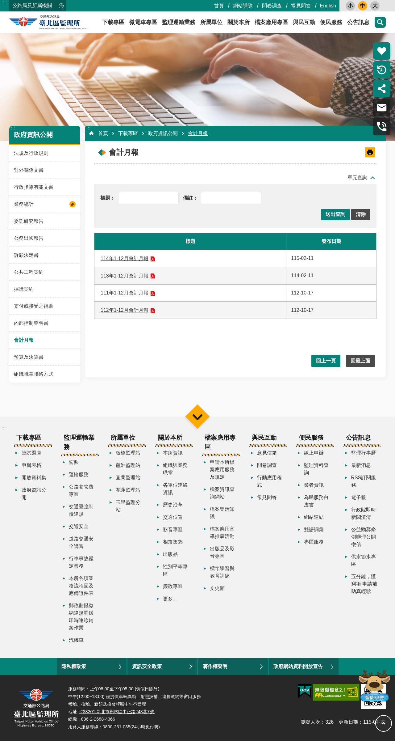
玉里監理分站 (128, 506)
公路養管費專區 (81, 490)
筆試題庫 (31, 452)
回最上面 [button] (360, 360)
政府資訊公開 (33, 134)
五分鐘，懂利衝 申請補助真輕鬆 (364, 584)
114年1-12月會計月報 (124, 258)
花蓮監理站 (128, 490)
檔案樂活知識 (222, 512)
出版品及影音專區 (222, 552)
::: (4, 2)
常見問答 (301, 5)
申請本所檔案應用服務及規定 (222, 469)
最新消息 (361, 465)
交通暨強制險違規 (81, 510)
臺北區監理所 (64, 22)
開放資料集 (34, 477)
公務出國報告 (29, 238)
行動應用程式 (269, 481)
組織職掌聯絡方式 (33, 374)
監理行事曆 (363, 452)
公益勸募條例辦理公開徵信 (363, 537)
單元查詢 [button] (357, 177)
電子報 (358, 497)
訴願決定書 (26, 255)
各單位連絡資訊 (175, 488)
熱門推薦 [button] (381, 51)
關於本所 (238, 22)
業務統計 (24, 204)
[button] (335, 214)
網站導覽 (243, 5)
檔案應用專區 (271, 22)
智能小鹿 (374, 685)
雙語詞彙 (314, 529)
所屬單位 (211, 22)
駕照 (74, 462)
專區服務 (314, 541)
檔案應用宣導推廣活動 (222, 532)
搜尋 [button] (380, 22)
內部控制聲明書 (31, 323)
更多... (170, 598)
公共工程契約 (29, 272)
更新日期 (348, 722)
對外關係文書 (29, 170)
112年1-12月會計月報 (124, 310)
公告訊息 (358, 22)
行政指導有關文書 (33, 187)
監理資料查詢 (316, 469)
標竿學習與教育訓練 (222, 572)
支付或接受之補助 (33, 306)
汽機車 (76, 640)
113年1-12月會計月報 (124, 275)
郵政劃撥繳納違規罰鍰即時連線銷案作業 (81, 616)
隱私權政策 (73, 666)
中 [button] (362, 5)
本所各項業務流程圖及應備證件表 (81, 586)
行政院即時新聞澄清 (363, 513)
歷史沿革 (173, 504)
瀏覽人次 (310, 722)
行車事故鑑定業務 (81, 562)
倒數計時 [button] (381, 69)
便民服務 (331, 22)
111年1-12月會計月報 (124, 292)
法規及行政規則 (31, 153)
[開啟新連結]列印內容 (370, 152)
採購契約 (24, 289)
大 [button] (374, 5)
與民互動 (304, 22)
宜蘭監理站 (128, 477)
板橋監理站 (128, 452)
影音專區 (173, 529)
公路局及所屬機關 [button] (32, 5)
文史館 (217, 588)
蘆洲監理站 (128, 465)
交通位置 (173, 517)
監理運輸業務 (178, 22)
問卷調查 (272, 5)
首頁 (219, 5)
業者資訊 (314, 485)
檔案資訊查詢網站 (222, 493)
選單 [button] (197, 416)
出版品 (170, 554)
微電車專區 (143, 22)
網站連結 (314, 517)
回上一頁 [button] (326, 360)
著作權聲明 (215, 666)
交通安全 (79, 526)
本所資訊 (173, 452)
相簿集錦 (173, 541)
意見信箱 (267, 452)
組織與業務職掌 (175, 469)
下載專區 (128, 133)
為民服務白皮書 (316, 501)
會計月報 (24, 340)
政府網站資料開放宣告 (298, 666)
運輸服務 (79, 474)
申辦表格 (31, 465)
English (328, 5)
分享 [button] (381, 88)
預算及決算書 (29, 357)
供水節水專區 (363, 560)
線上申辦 (314, 452)
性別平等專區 (175, 570)
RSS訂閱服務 (363, 481)
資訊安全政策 (147, 666)
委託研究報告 (29, 221)
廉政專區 (173, 586)
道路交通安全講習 (81, 542)
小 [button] (350, 5)
